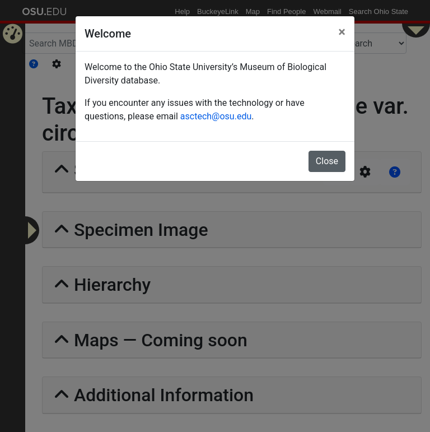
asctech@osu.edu (215, 116)
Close (327, 161)
